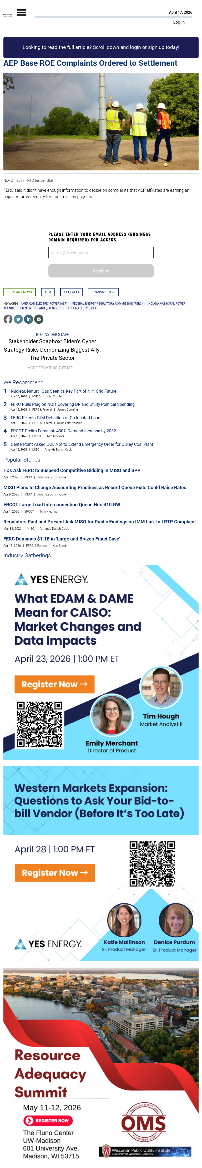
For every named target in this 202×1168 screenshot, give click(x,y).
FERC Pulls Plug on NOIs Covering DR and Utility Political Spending (73, 404)
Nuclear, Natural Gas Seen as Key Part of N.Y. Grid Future (64, 391)
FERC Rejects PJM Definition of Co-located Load (55, 417)
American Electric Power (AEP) (44, 303)
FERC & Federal (42, 409)
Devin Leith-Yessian (69, 423)
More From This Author (52, 368)
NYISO (36, 396)
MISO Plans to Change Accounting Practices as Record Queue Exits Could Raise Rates (94, 487)
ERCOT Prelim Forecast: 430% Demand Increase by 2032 (63, 430)
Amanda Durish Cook (58, 449)
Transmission (103, 292)
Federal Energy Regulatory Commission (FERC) (107, 303)
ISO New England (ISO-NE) (38, 308)
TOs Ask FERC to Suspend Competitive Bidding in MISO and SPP (71, 470)
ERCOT (36, 436)
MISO (35, 449)
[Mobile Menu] (21, 17)
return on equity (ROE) (79, 308)
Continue (101, 271)
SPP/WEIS (71, 292)
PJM (48, 292)
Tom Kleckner (55, 436)
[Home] (7, 15)
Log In (179, 22)
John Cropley (54, 396)
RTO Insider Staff (40, 180)
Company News (19, 292)
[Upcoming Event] (101, 661)
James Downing (67, 409)
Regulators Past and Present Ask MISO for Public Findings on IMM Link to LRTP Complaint (99, 521)
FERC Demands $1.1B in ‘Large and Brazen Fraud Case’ (61, 539)
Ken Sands (60, 546)
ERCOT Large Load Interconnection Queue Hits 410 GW (61, 504)
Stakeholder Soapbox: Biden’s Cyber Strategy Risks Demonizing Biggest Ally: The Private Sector (52, 349)
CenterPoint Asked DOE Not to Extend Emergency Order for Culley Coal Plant (82, 444)
